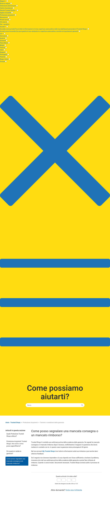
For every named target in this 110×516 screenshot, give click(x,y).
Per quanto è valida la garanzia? (13, 452)
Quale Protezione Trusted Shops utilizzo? (15, 435)
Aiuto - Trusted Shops (13, 422)
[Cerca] (55, 405)
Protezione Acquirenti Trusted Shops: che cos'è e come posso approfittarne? (16, 443)
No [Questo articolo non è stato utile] (71, 480)
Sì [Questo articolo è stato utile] (61, 480)
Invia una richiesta (74, 490)
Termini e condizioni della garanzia (52, 422)
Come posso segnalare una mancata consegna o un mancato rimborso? (15, 461)
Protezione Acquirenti (30, 422)
